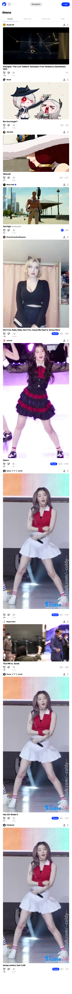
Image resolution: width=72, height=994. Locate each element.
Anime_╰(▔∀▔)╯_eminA (14, 471)
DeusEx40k (10, 25)
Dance (6, 460)
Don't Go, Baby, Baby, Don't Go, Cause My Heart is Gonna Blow (31, 330)
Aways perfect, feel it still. (14, 965)
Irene (7, 174)
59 (66, 667)
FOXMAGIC (10, 825)
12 (66, 615)
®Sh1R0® (10, 132)
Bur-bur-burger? (10, 121)
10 (60, 464)
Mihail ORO (10, 185)
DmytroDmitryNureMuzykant (16, 237)
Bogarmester (11, 622)
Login (65, 4)
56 (66, 230)
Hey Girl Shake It (10, 814)
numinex (9, 340)
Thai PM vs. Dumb (11, 663)
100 (66, 464)
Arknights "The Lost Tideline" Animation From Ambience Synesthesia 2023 (34, 67)
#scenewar (16, 226)
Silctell (9, 80)
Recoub (55, 334)
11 (66, 178)
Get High (7, 226)
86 (66, 334)
